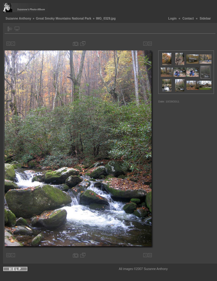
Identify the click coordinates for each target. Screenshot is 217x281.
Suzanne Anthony (18, 18)
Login (172, 18)
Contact (188, 18)
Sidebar (205, 18)
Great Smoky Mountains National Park (63, 18)
